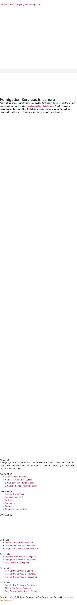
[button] (38, 71)
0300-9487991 (6, 4)
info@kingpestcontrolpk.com (28, 4)
